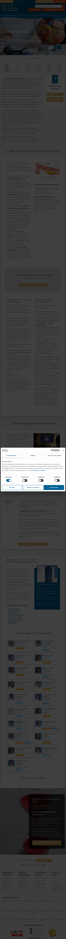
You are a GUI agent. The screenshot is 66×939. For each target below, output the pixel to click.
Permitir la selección (33, 487)
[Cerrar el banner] (63, 450)
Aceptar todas (54, 487)
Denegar (12, 487)
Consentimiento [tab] (11, 455)
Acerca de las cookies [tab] (54, 455)
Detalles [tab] (33, 455)
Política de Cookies (39, 470)
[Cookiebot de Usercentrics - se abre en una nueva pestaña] (52, 450)
